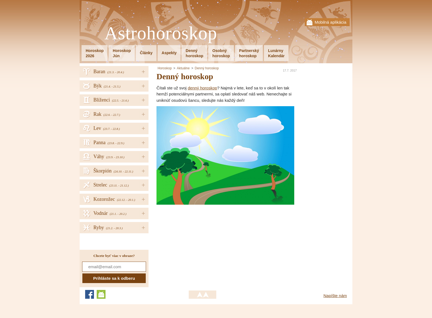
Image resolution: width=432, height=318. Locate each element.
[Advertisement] (202, 243)
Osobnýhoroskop (221, 53)
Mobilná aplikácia (330, 22)
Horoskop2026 (95, 53)
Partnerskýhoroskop (249, 53)
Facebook (89, 294)
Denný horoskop (207, 68)
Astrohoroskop (160, 33)
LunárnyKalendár (276, 53)
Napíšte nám (335, 295)
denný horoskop (202, 88)
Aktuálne (183, 68)
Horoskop (165, 68)
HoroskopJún (122, 53)
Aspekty (169, 53)
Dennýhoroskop (194, 53)
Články (146, 53)
